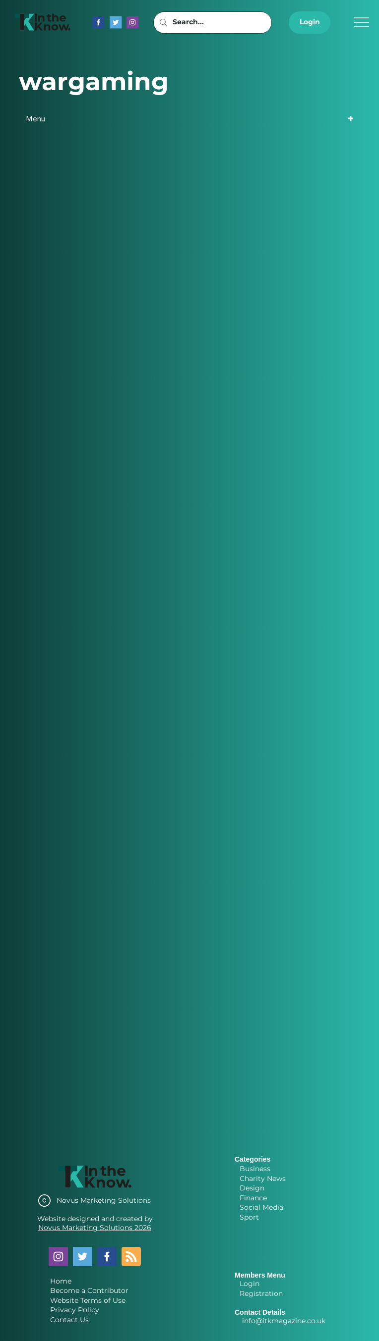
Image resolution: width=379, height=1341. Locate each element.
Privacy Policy (74, 1309)
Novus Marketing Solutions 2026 (94, 1227)
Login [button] (249, 1283)
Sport (249, 1217)
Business (255, 1168)
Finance (253, 1197)
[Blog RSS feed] (131, 1257)
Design (252, 1187)
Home (60, 1281)
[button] (309, 22)
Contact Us (69, 1319)
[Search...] (212, 22)
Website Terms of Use (88, 1300)
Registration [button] (261, 1293)
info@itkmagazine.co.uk (283, 1320)
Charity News (263, 1178)
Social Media (261, 1207)
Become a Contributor (89, 1290)
